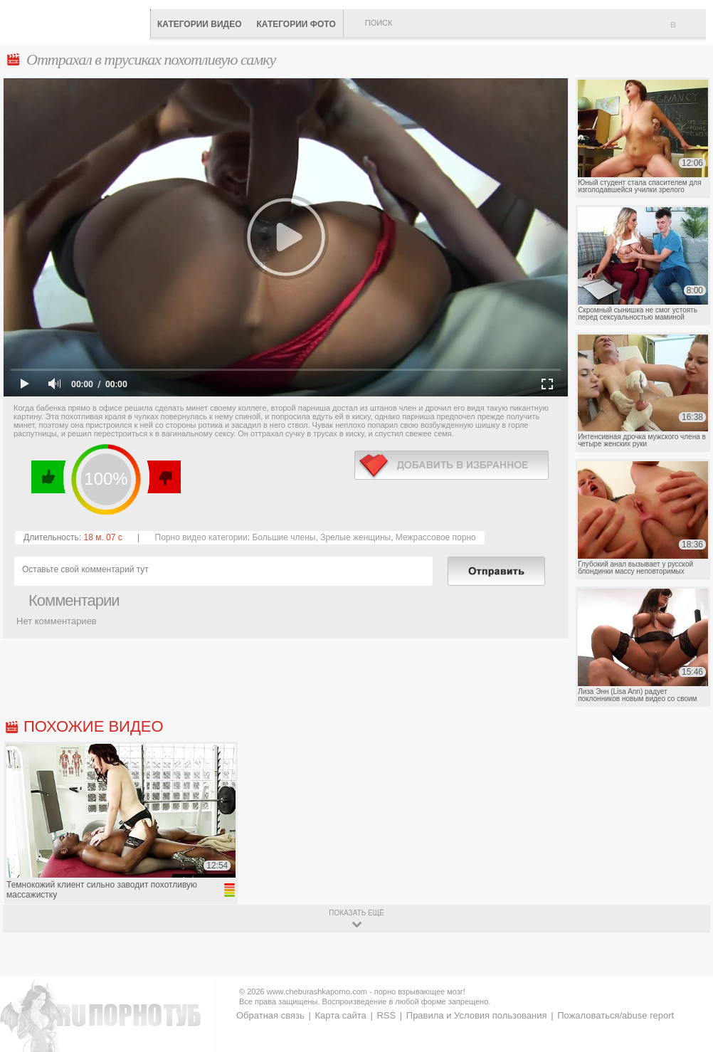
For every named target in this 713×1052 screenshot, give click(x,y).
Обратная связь (270, 1015)
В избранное (688, 31)
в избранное (451, 465)
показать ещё (356, 913)
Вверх (685, 991)
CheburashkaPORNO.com (78, 21)
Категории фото (295, 24)
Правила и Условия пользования (476, 1015)
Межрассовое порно (436, 537)
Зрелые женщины (355, 537)
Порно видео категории (201, 537)
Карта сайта (340, 1015)
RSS (386, 1015)
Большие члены (283, 537)
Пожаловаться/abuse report (615, 1015)
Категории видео (199, 24)
